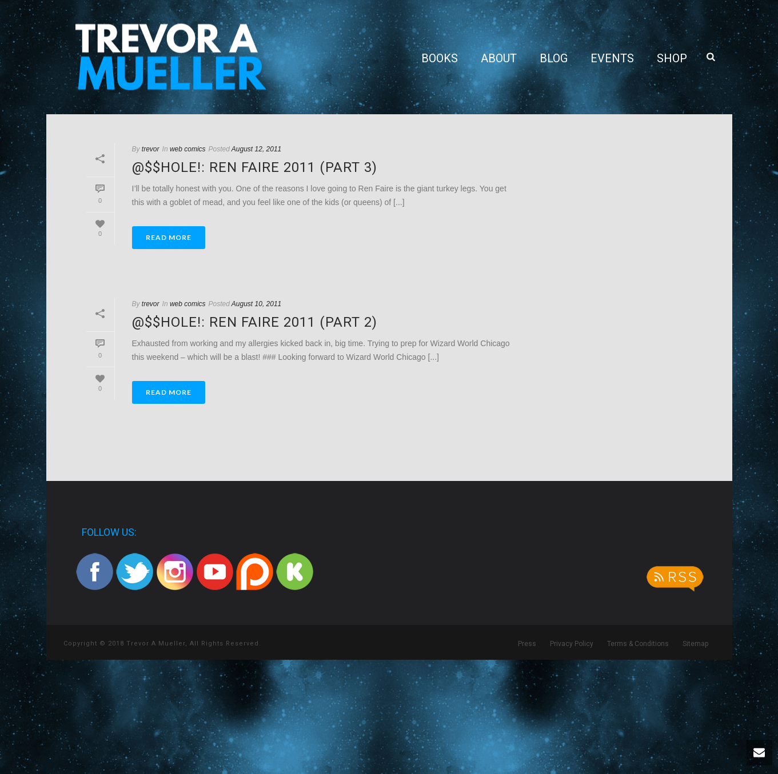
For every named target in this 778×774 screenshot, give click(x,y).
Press (527, 644)
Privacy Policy (571, 644)
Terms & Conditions (638, 644)
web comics (188, 149)
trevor (150, 149)
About (499, 58)
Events (612, 58)
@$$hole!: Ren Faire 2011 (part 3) (254, 167)
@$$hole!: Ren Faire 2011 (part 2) (254, 322)
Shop (672, 58)
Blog (554, 58)
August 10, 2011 (256, 304)
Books (439, 58)
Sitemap (695, 644)
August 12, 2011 (256, 149)
